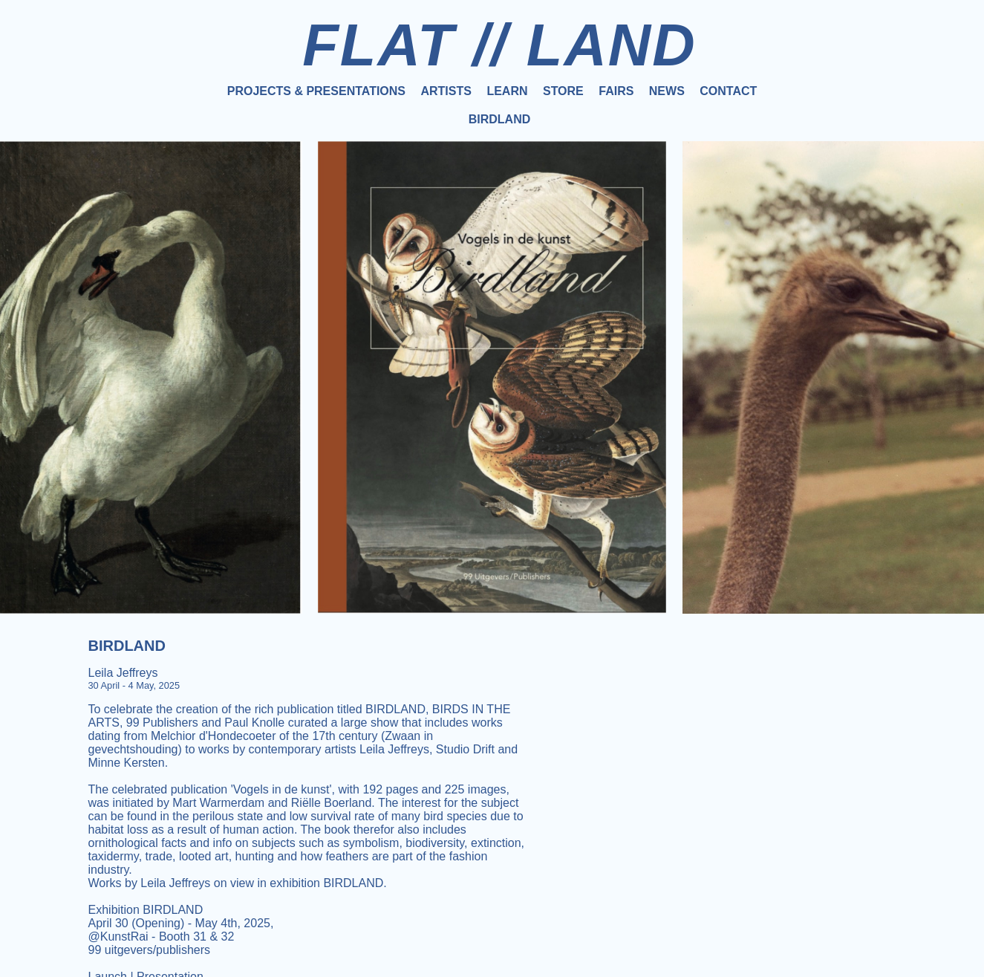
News (667, 91)
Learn (506, 91)
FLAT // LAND (499, 45)
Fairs (616, 91)
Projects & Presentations (316, 91)
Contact (728, 91)
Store (563, 91)
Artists (445, 91)
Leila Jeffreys (123, 672)
